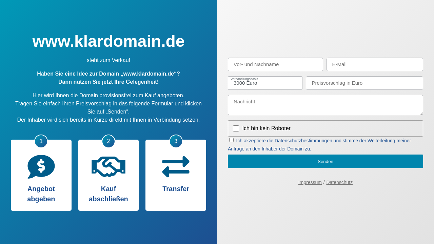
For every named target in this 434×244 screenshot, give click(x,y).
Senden (325, 161)
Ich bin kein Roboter (266, 128)
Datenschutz (339, 182)
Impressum (310, 182)
